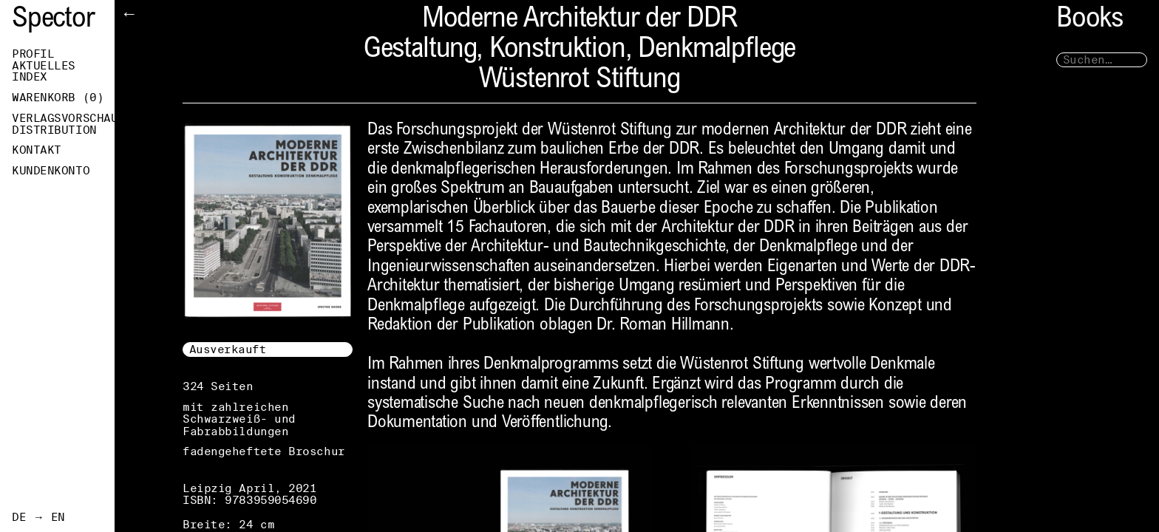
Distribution (54, 130)
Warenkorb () (57, 97)
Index (29, 77)
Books (1089, 20)
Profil (33, 54)
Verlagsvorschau (63, 118)
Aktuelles (43, 66)
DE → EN (38, 517)
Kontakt (36, 150)
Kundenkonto (50, 171)
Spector (53, 20)
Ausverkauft (228, 349)
